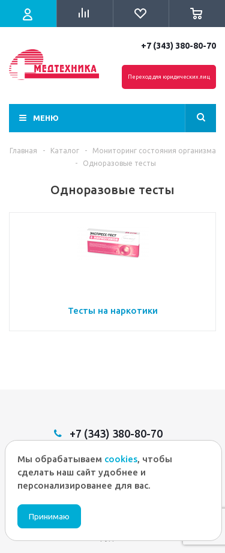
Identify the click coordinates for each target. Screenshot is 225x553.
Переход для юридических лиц (169, 77)
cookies (120, 459)
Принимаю (49, 516)
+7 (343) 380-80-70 (178, 45)
